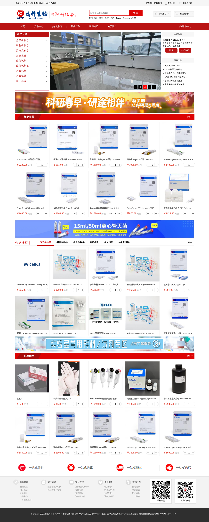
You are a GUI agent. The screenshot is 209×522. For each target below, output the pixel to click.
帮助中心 (186, 26)
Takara (118, 18)
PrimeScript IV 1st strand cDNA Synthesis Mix (140, 209)
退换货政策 (109, 496)
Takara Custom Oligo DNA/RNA (140, 333)
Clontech (126, 18)
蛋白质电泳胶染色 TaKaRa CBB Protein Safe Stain (177, 400)
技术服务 (21, 81)
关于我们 (112, 26)
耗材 (107, 18)
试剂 (101, 18)
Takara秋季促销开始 (173, 69)
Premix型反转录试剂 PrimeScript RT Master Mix (104, 209)
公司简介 (136, 487)
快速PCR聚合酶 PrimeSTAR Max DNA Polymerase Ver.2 (67, 160)
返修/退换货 (109, 490)
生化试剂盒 (22, 65)
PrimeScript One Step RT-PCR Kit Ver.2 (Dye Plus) (178, 160)
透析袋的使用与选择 (173, 81)
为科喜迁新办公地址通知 (175, 73)
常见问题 (24, 493)
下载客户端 (187, 3)
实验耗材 (21, 70)
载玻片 (20, 399)
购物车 (57, 26)
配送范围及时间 (54, 487)
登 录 (171, 50)
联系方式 (136, 490)
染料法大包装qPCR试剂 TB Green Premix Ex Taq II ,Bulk (105, 160)
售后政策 (108, 487)
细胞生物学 (22, 45)
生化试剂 (21, 60)
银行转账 (79, 493)
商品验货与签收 (54, 490)
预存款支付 (80, 496)
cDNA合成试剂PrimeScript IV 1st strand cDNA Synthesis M (67, 285)
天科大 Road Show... (173, 66)
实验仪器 (21, 76)
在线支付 (79, 490)
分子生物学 (22, 40)
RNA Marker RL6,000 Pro (64, 333)
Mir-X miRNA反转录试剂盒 (29, 159)
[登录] (149, 3)
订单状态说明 (26, 500)
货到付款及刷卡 (82, 487)
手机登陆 (171, 3)
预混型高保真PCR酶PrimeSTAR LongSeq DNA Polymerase (141, 285)
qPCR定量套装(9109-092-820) (102, 333)
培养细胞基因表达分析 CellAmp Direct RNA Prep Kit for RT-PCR (178, 209)
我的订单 (75, 26)
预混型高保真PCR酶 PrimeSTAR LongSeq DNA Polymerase (178, 334)
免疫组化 (21, 55)
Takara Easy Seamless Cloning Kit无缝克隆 (32, 285)
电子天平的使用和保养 (174, 84)
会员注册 (185, 50)
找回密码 (24, 496)
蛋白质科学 (22, 50)
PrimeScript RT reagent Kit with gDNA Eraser (30, 209)
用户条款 (136, 493)
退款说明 (108, 493)
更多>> (191, 242)
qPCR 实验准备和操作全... (176, 77)
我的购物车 (185, 14)
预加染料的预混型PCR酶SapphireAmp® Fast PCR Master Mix (178, 285)
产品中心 (38, 26)
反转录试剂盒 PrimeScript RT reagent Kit (66, 209)
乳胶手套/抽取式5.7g (62, 399)
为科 (112, 18)
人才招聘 (136, 496)
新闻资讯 (93, 26)
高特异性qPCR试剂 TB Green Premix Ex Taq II (140, 160)
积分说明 (24, 490)
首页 (22, 26)
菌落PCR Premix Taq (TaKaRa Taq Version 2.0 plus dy (32, 334)
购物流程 (24, 487)
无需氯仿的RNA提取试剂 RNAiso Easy (141, 400)
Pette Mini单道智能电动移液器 (103, 399)
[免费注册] (157, 3)
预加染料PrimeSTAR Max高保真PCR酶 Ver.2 (104, 285)
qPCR (134, 18)
